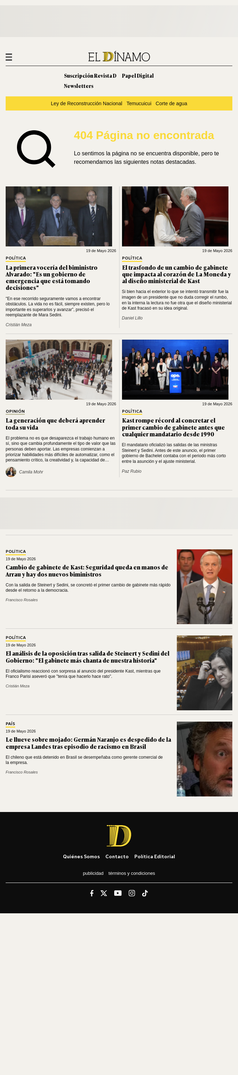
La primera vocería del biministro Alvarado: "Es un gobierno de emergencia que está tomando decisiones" (52, 277)
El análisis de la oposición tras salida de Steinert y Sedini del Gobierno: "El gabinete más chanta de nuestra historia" (87, 656)
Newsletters (78, 85)
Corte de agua (171, 103)
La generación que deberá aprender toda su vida (55, 423)
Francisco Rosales (22, 600)
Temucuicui (139, 103)
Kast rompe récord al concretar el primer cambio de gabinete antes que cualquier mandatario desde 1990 (173, 427)
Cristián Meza (18, 324)
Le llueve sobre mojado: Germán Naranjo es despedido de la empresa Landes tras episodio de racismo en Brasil (88, 742)
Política (16, 258)
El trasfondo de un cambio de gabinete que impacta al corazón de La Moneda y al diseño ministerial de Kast (176, 274)
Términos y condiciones (132, 873)
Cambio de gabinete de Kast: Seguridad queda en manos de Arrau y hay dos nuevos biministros (87, 570)
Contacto (117, 856)
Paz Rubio (131, 471)
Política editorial (154, 856)
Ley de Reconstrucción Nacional (86, 103)
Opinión (15, 411)
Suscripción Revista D (90, 75)
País (10, 724)
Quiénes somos (81, 856)
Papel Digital (138, 75)
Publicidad (93, 873)
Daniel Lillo (132, 318)
